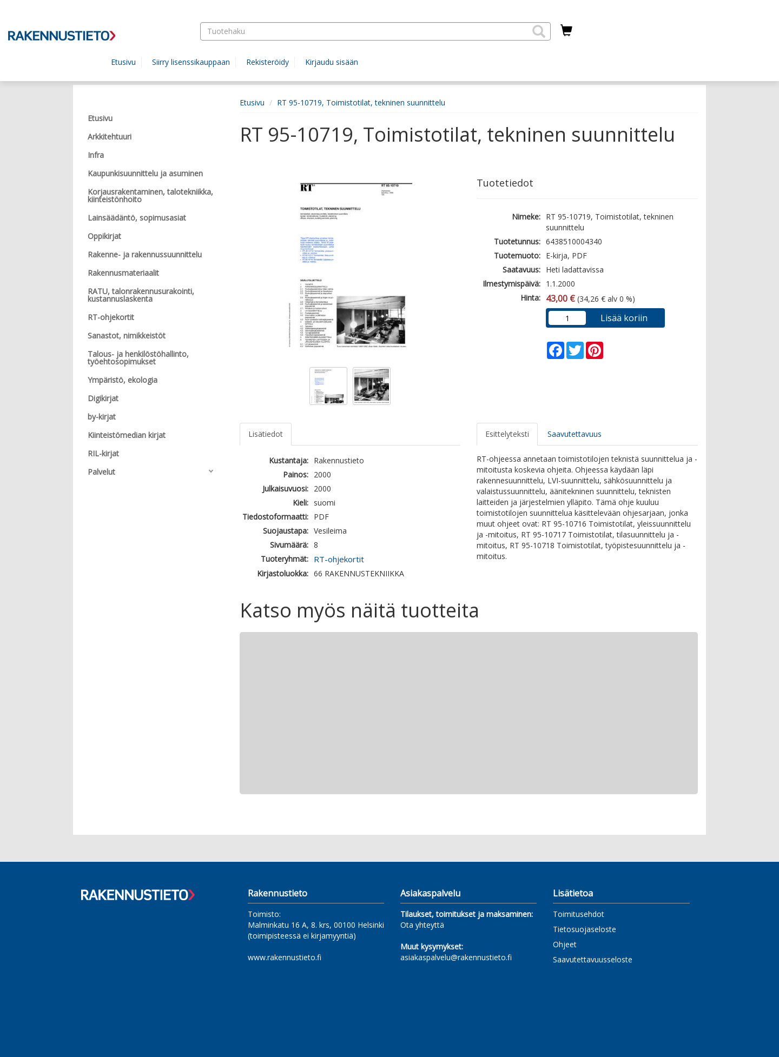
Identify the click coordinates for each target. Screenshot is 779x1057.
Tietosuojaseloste (584, 929)
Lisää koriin (624, 318)
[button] (538, 31)
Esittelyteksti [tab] (507, 434)
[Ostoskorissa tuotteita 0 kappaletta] (566, 31)
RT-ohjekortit (339, 559)
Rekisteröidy (267, 62)
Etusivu (123, 62)
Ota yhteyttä (422, 925)
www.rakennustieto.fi (284, 957)
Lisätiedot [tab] (265, 434)
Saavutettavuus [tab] (574, 434)
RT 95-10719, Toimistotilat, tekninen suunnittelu (361, 102)
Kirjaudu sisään (331, 62)
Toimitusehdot (578, 914)
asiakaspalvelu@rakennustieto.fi (456, 957)
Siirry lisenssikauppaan (191, 62)
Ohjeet (565, 944)
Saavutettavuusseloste (592, 959)
